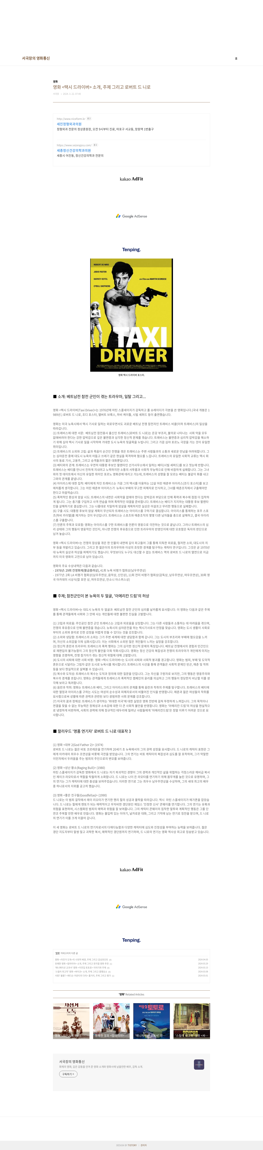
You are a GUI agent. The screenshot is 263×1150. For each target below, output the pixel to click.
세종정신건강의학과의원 (74, 150)
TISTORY (132, 1145)
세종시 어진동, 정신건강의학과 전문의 (80, 155)
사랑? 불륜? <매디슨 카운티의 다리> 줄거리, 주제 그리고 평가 (83, 975)
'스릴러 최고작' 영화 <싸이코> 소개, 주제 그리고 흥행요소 (81, 971)
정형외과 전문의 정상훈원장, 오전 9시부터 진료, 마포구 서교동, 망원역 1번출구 (105, 129)
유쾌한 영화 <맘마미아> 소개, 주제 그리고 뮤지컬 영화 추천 (82, 963)
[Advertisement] (109, 25)
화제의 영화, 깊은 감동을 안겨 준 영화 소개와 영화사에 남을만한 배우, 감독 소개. (101, 1066)
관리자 (144, 1145)
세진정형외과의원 (69, 124)
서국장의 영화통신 (36, 58)
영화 (58, 953)
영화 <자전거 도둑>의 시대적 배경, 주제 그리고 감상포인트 (81, 959)
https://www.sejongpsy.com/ (74, 145)
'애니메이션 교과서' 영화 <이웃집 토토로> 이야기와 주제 (80, 967)
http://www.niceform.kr (71, 118)
